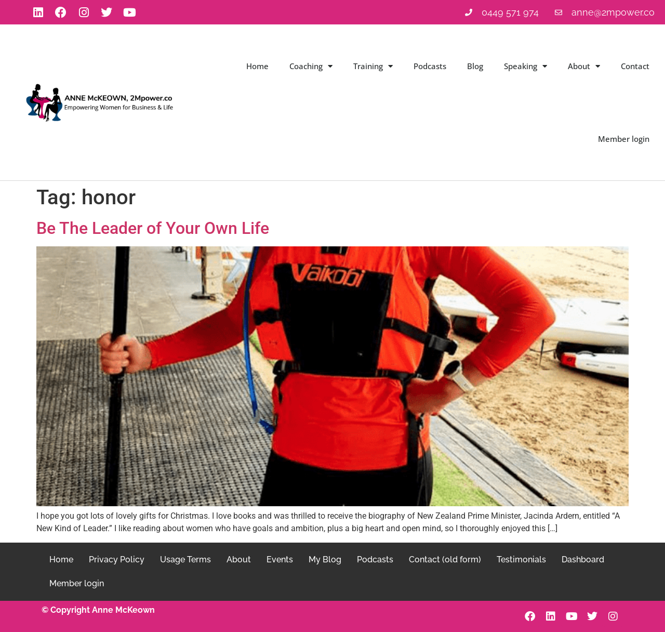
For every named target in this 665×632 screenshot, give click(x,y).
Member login (623, 139)
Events (280, 559)
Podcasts (430, 66)
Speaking (525, 66)
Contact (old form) (445, 559)
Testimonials (521, 559)
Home (257, 66)
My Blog (325, 559)
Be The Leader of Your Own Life (152, 228)
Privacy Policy (116, 559)
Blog (475, 66)
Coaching (310, 66)
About (584, 66)
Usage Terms (185, 559)
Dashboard (583, 559)
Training (373, 66)
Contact (635, 66)
